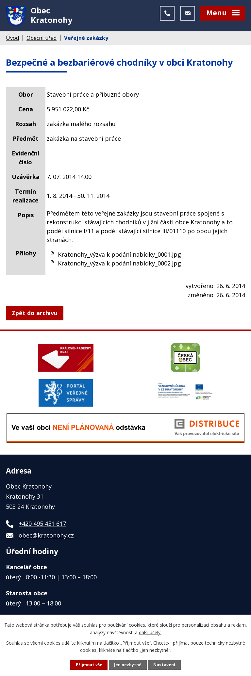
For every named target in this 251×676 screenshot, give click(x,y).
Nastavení (164, 665)
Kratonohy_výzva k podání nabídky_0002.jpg (119, 265)
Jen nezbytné (128, 665)
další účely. (150, 632)
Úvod (12, 39)
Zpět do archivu (35, 314)
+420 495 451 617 (42, 525)
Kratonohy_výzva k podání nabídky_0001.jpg (119, 256)
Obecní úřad (41, 39)
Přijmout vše (89, 665)
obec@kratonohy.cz (46, 537)
